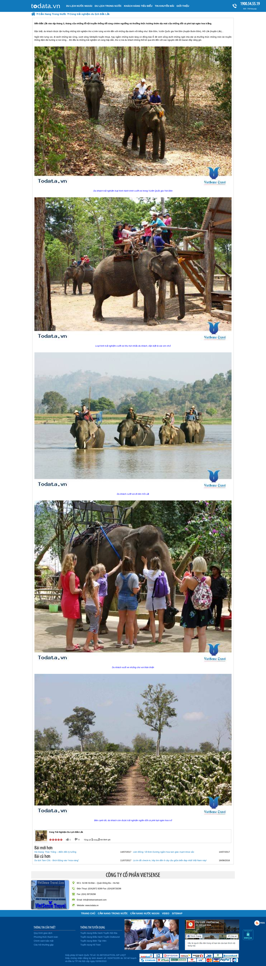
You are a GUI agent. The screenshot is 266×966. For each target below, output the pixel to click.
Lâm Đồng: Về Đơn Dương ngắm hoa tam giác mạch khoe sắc (163, 852)
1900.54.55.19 (250, 3)
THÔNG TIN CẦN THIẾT (44, 927)
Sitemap (177, 913)
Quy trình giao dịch (43, 933)
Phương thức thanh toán (46, 937)
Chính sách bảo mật (43, 941)
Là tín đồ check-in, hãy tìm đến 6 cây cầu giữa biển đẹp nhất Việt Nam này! (170, 860)
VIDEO (165, 913)
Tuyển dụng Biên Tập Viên (93, 941)
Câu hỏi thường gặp (44, 944)
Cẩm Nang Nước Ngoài (144, 913)
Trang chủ (88, 913)
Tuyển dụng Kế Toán (90, 944)
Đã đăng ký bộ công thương (47, 957)
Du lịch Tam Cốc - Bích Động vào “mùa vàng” (56, 860)
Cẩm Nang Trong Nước (113, 913)
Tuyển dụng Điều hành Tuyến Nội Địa (98, 933)
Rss (257, 923)
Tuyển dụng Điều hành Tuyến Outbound (100, 937)
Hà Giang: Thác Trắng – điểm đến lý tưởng (55, 852)
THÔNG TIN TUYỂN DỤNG (92, 927)
